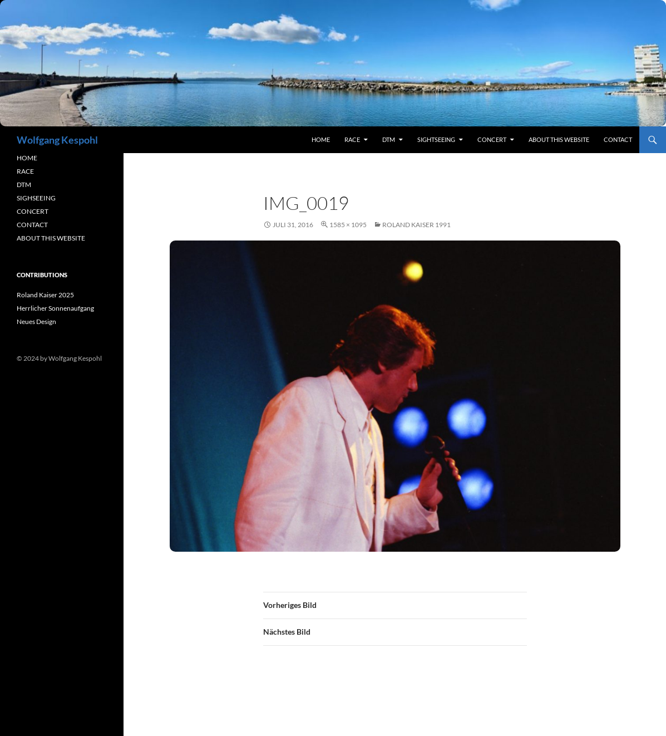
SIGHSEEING (36, 198)
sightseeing (436, 139)
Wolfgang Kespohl (57, 140)
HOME (27, 158)
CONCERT (32, 211)
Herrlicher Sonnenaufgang (55, 308)
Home (321, 139)
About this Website (559, 139)
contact (618, 139)
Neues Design (36, 321)
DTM (388, 139)
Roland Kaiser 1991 (416, 224)
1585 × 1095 (348, 224)
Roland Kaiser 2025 (45, 295)
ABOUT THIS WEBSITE (51, 238)
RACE (352, 139)
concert (491, 139)
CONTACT (32, 224)
